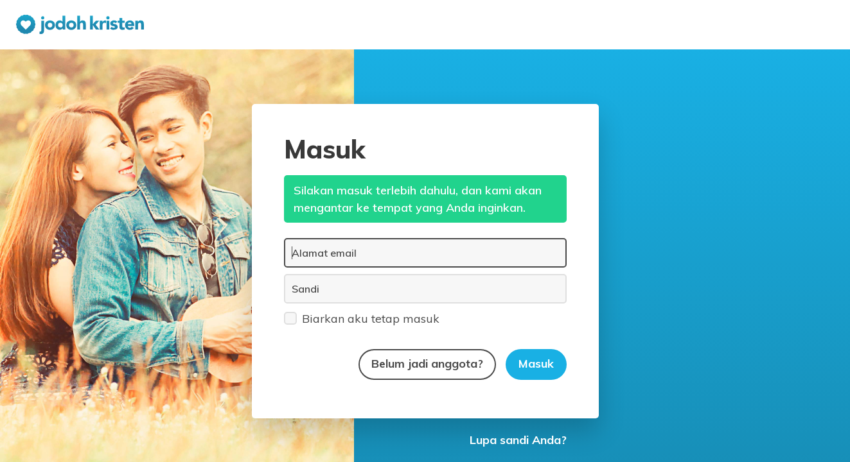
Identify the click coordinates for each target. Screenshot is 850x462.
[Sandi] (425, 289)
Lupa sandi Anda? (518, 439)
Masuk (536, 363)
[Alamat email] (425, 253)
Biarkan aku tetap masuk (361, 318)
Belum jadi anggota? (427, 363)
